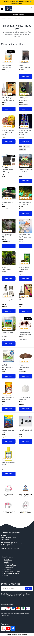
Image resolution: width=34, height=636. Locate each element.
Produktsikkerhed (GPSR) (11, 573)
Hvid (20, 146)
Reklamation (7, 569)
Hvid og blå (26, 146)
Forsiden (3, 18)
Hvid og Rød (22, 149)
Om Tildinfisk (8, 560)
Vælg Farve (25, 141)
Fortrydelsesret (8, 567)
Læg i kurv (25, 76)
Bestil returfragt (8, 564)
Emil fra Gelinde (23, 634)
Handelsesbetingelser (10, 565)
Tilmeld (28, 588)
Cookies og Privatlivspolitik (12, 571)
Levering (6, 562)
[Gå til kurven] (31, 8)
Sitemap (6, 575)
